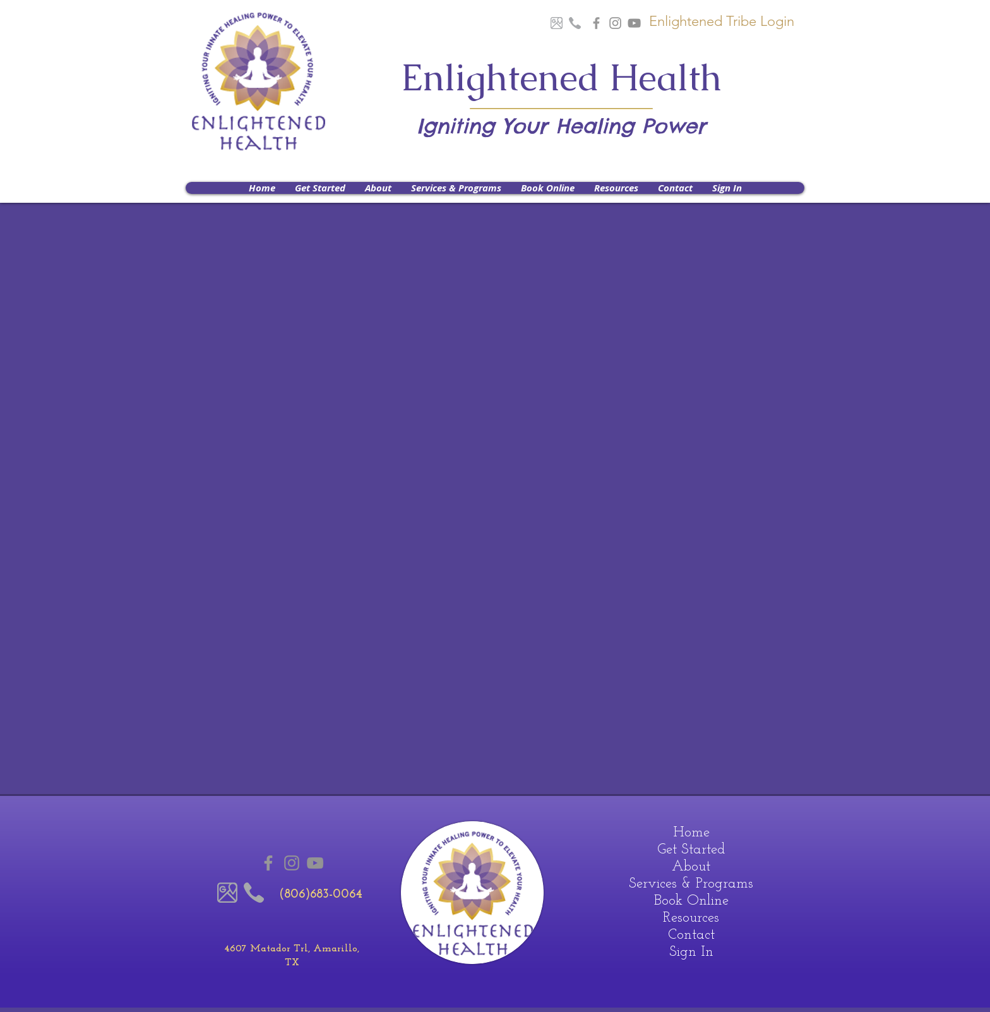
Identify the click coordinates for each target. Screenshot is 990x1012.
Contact (691, 935)
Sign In (691, 952)
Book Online (691, 901)
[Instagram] (615, 23)
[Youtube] (634, 23)
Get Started (691, 850)
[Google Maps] (557, 23)
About (691, 867)
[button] (378, 188)
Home (691, 833)
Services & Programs (691, 884)
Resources (691, 918)
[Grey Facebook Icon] (596, 23)
